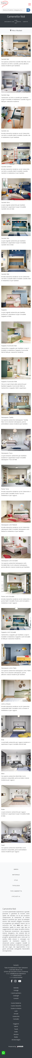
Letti (16, 1011)
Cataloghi (16, 996)
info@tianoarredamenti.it (18, 973)
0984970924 (17, 975)
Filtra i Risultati (16, 30)
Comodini (16, 1019)
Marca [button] (16, 869)
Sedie (16, 1032)
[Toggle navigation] (29, 4)
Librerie (16, 1034)
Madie (16, 1037)
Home (15, 20)
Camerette (18, 21)
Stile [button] (16, 880)
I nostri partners (16, 993)
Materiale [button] (16, 875)
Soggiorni (16, 1024)
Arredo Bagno (16, 1040)
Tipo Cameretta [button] (16, 891)
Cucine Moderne (16, 1003)
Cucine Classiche (16, 1006)
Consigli (16, 990)
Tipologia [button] (16, 885)
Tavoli (16, 1029)
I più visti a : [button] (16, 896)
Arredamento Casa (9, 21)
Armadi (16, 1014)
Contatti (16, 998)
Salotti (16, 1026)
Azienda (16, 988)
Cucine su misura (16, 1008)
